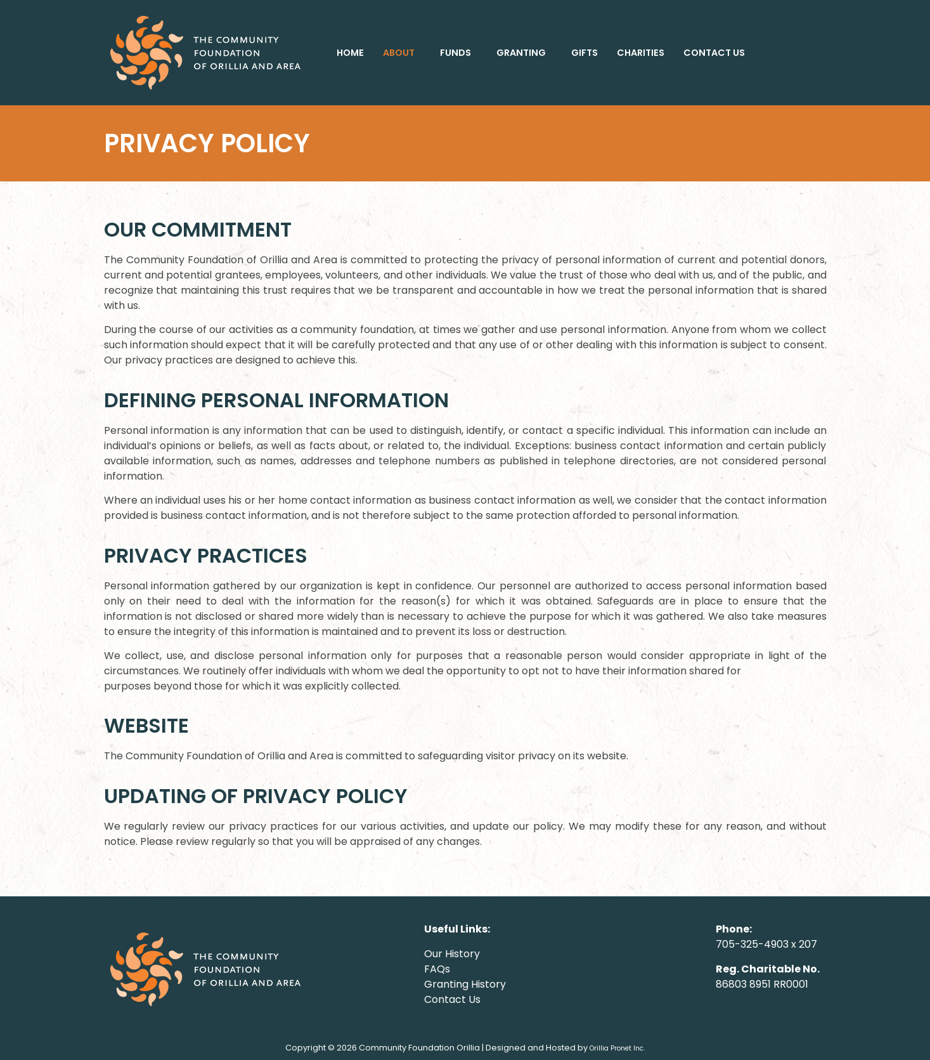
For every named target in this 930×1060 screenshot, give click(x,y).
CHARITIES (640, 52)
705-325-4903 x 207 (766, 944)
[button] (401, 53)
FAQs (437, 969)
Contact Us (452, 999)
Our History (452, 953)
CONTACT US (714, 52)
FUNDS (455, 52)
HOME (350, 52)
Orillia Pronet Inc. (617, 1048)
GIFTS (584, 52)
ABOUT (399, 52)
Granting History (465, 984)
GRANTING (521, 52)
